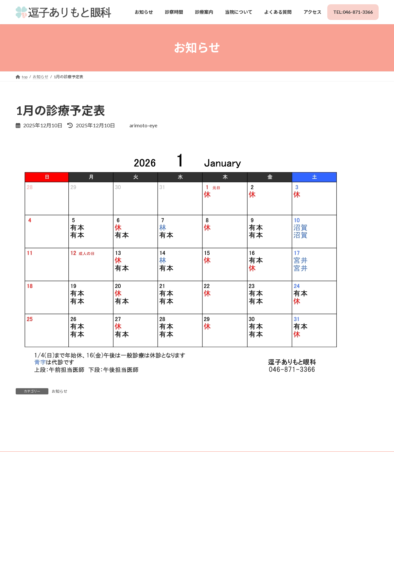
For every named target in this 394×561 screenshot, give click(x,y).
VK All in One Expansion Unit (243, 548)
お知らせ (59, 391)
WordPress (158, 548)
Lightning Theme (195, 548)
